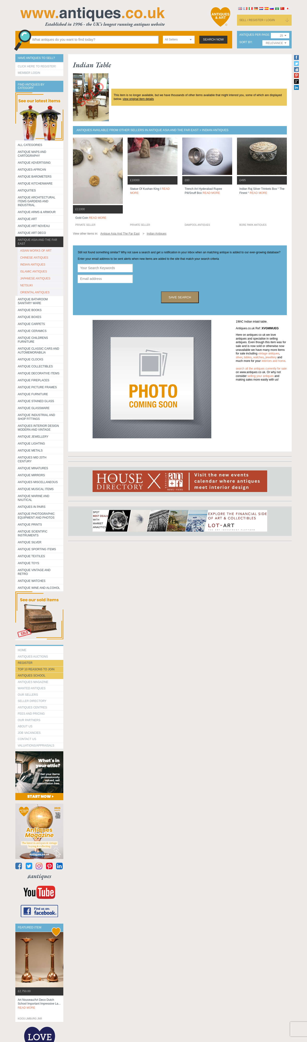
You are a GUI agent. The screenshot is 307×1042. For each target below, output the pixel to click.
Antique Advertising (34, 162)
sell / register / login (257, 20)
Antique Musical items (36, 489)
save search (180, 297)
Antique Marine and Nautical (33, 498)
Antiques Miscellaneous (38, 482)
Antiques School (31, 675)
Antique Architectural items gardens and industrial (36, 201)
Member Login (29, 73)
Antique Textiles (31, 556)
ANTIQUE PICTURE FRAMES (37, 387)
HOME (22, 650)
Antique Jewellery (33, 436)
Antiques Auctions (33, 656)
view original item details (138, 99)
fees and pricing (31, 713)
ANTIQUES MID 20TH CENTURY (32, 459)
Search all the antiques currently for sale (261, 368)
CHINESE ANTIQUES (34, 257)
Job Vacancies (29, 733)
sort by (245, 42)
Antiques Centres (32, 707)
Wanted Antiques (32, 688)
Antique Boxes (29, 317)
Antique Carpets (31, 324)
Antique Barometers (35, 176)
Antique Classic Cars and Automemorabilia (38, 350)
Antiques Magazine (33, 682)
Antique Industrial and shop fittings (36, 417)
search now (213, 39)
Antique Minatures (33, 468)
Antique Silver (29, 542)
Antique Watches (31, 581)
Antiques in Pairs (31, 507)
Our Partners (29, 720)
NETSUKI (26, 285)
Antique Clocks (30, 359)
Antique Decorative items (38, 373)
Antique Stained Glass (36, 401)
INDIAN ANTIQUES (32, 264)
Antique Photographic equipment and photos (36, 515)
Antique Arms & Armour (37, 212)
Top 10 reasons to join (36, 669)
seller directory (32, 701)
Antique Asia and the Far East (37, 241)
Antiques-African (32, 169)
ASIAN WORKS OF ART (36, 250)
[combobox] (179, 40)
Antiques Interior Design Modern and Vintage (38, 427)
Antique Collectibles (35, 366)
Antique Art (27, 219)
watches (258, 357)
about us (25, 726)
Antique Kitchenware (35, 183)
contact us (27, 739)
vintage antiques (268, 353)
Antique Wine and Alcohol (39, 588)
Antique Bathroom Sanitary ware (33, 301)
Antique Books (29, 310)
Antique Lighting (31, 443)
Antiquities (27, 190)
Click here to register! (37, 66)
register (25, 663)
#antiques (39, 876)
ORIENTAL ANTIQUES (35, 292)
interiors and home (273, 361)
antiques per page (254, 34)
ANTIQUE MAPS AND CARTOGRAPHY (32, 153)
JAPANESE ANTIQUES (35, 278)
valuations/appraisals (36, 745)
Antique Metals (30, 450)
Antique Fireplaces (33, 380)
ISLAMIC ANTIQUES (33, 271)
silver (239, 357)
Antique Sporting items (37, 549)
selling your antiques (261, 376)
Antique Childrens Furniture (33, 339)
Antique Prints (30, 524)
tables (248, 357)
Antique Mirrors (31, 475)
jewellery (271, 357)
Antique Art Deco (32, 233)
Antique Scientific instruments (32, 533)
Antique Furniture (33, 394)
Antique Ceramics (32, 331)
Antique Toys (28, 563)
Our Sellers (28, 694)
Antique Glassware (33, 408)
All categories (30, 145)
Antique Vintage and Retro (34, 572)
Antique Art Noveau (34, 226)
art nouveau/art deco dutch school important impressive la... (39, 1004)
